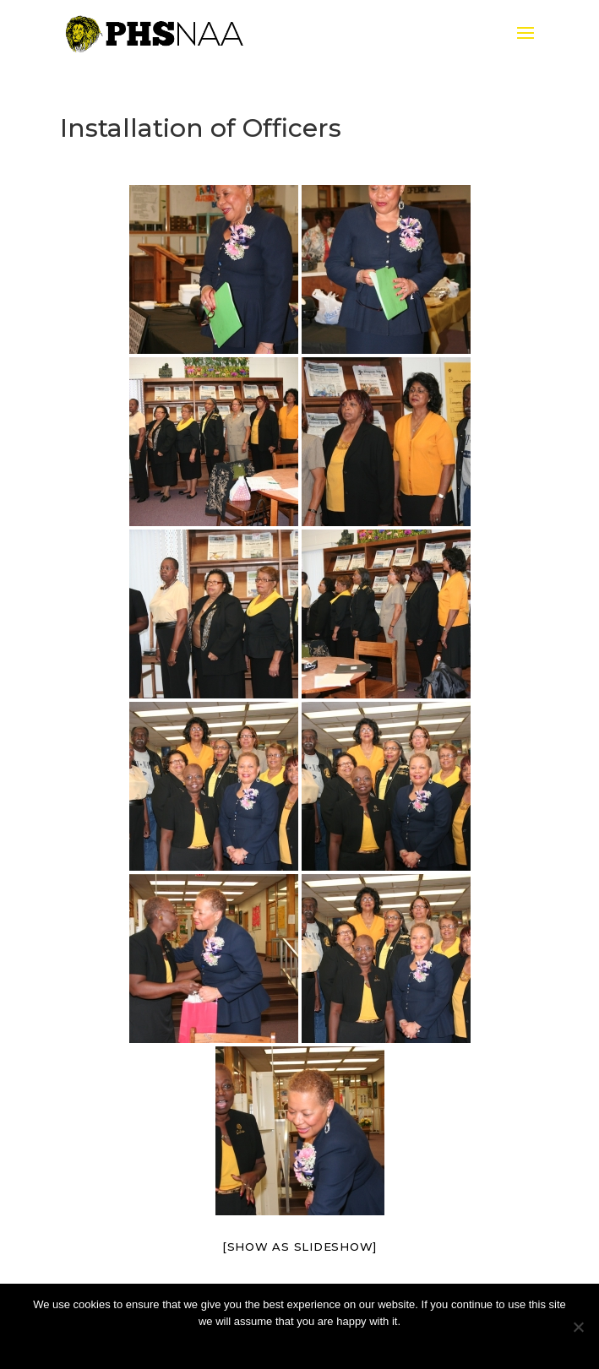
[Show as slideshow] (299, 1246)
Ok (299, 1343)
